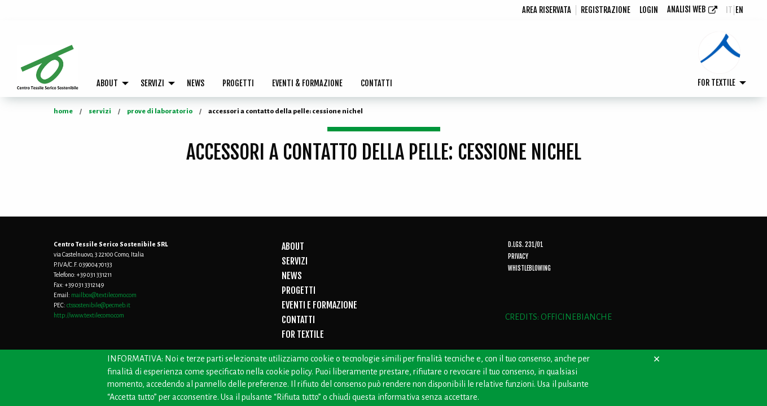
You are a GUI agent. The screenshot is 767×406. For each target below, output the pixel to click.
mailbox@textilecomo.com (104, 295)
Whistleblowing (529, 268)
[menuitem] (547, 10)
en (739, 10)
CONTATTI (376, 83)
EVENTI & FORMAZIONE (307, 83)
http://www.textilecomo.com (89, 315)
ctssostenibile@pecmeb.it (98, 305)
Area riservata (546, 10)
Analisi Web (686, 9)
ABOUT (107, 83)
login (648, 10)
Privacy (518, 257)
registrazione (605, 10)
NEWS (195, 83)
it (729, 10)
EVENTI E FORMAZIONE (319, 305)
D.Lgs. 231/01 (526, 245)
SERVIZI (152, 83)
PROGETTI (238, 83)
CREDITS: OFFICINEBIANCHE (558, 316)
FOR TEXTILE (716, 82)
